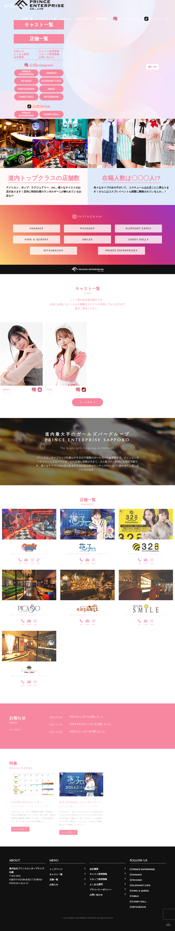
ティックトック (157, 19)
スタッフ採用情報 (49, 54)
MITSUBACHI (51, 96)
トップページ (55, 869)
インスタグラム (126, 19)
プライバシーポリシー (100, 889)
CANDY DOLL (26, 96)
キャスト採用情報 (49, 51)
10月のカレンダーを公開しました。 (88, 731)
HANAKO (51, 73)
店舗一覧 (38, 38)
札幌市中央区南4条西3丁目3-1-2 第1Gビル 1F (87, 615)
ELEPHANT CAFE (51, 80)
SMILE (51, 89)
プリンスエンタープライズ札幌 (35, 806)
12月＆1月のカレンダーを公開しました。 (91, 724)
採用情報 (102, 18)
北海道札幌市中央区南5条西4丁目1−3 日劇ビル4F (87, 554)
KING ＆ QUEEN (36, 239)
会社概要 (19, 57)
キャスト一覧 (49, 18)
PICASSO (26, 80)
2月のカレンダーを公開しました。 (87, 716)
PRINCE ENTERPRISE (26, 73)
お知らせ (19, 51)
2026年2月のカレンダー (27, 802)
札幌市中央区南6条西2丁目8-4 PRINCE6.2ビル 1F (29, 615)
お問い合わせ (46, 57)
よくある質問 (21, 54)
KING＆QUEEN (26, 89)
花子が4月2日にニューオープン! (79, 802)
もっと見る (87, 402)
